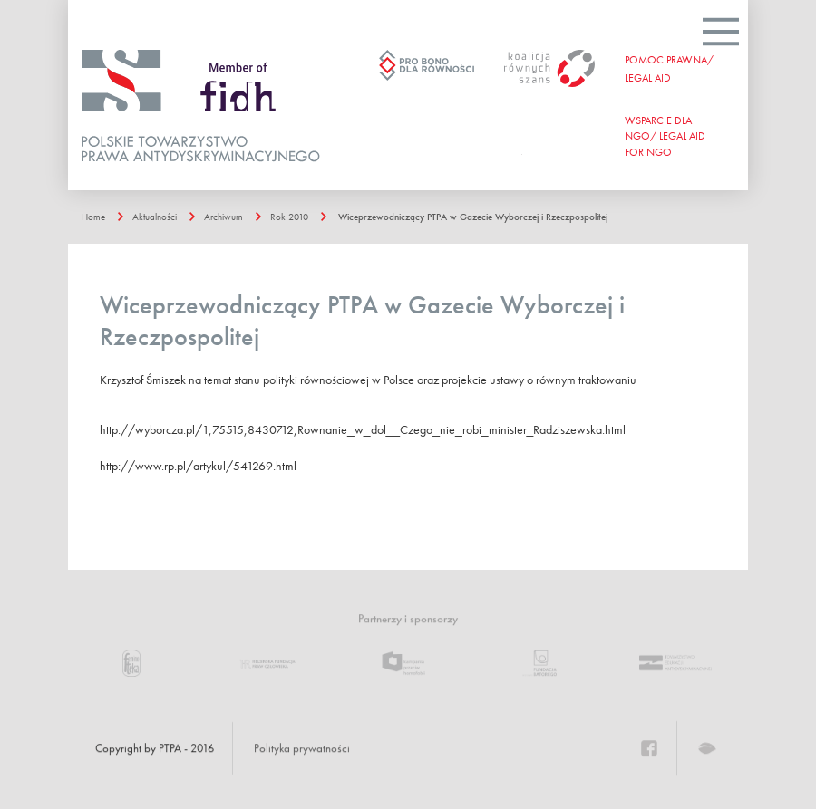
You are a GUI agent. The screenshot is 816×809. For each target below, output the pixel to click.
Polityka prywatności (302, 748)
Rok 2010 (289, 216)
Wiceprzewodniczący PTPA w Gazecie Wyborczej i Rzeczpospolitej (472, 216)
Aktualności (154, 216)
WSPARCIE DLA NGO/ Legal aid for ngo (665, 136)
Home (93, 216)
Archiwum (223, 216)
